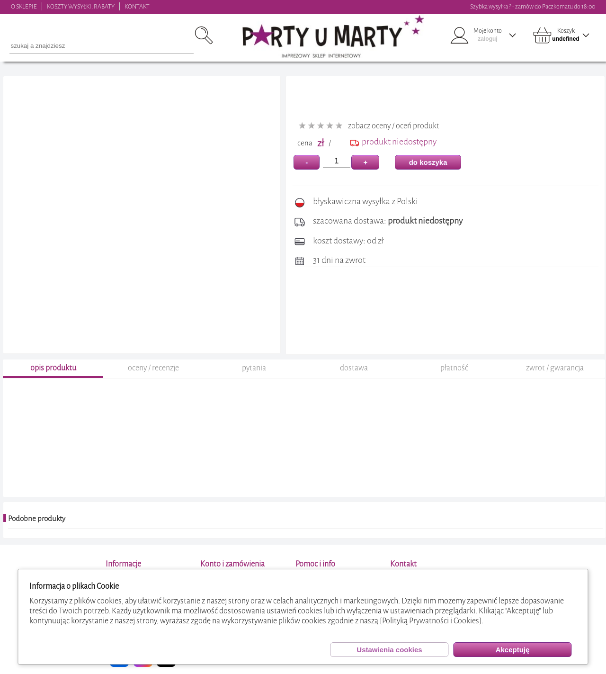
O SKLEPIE (24, 6)
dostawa (354, 368)
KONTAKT (137, 6)
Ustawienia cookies (389, 650)
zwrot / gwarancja (555, 368)
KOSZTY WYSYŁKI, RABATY (81, 6)
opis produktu (53, 368)
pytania (254, 368)
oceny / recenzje (153, 368)
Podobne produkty (36, 518)
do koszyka (428, 162)
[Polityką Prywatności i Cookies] (430, 621)
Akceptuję (513, 650)
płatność (454, 368)
